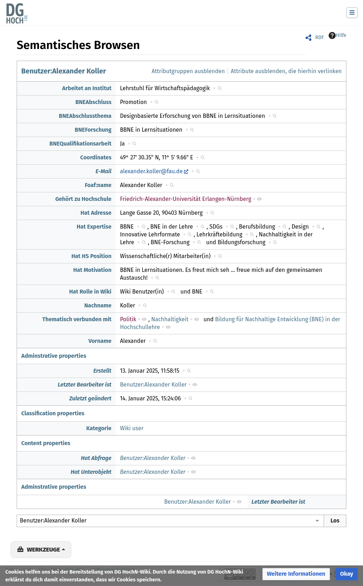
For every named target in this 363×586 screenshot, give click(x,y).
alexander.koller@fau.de (151, 171)
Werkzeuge (43, 549)
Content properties (45, 443)
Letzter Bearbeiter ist (85, 384)
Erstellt (102, 370)
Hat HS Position (91, 256)
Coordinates (95, 157)
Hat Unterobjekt (91, 472)
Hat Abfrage (96, 458)
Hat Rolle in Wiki (90, 291)
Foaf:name (98, 185)
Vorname (100, 341)
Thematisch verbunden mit (76, 319)
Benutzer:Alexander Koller (63, 71)
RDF (319, 37)
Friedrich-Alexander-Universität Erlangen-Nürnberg (185, 199)
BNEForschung (93, 129)
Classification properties (52, 413)
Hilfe (337, 35)
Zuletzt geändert (90, 398)
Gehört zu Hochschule (83, 199)
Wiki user (131, 428)
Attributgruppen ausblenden (188, 71)
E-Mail (103, 171)
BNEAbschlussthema (85, 116)
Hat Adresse (95, 212)
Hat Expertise (94, 226)
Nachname (98, 305)
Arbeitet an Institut (86, 88)
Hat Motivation (92, 270)
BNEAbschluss (94, 102)
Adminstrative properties (53, 355)
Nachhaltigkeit (170, 319)
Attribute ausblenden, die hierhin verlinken (286, 71)
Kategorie (98, 428)
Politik (128, 319)
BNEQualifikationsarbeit (81, 143)
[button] (296, 574)
